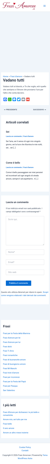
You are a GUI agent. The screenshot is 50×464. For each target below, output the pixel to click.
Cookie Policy (25, 447)
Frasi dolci (7, 346)
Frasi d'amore (28, 136)
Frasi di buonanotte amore (14, 359)
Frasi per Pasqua (10, 386)
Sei (7, 131)
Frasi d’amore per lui (11, 342)
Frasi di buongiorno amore (14, 364)
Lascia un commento (14, 136)
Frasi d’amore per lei (11, 338)
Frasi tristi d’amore (11, 373)
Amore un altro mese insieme (15, 432)
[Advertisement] (25, 38)
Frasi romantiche (10, 355)
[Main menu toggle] (44, 6)
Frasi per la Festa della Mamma (16, 333)
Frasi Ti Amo (8, 351)
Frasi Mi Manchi (10, 368)
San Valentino (9, 390)
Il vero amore (8, 428)
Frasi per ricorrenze (11, 377)
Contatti (25, 450)
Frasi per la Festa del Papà (14, 381)
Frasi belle (7, 424)
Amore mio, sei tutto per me (15, 419)
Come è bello (13, 162)
